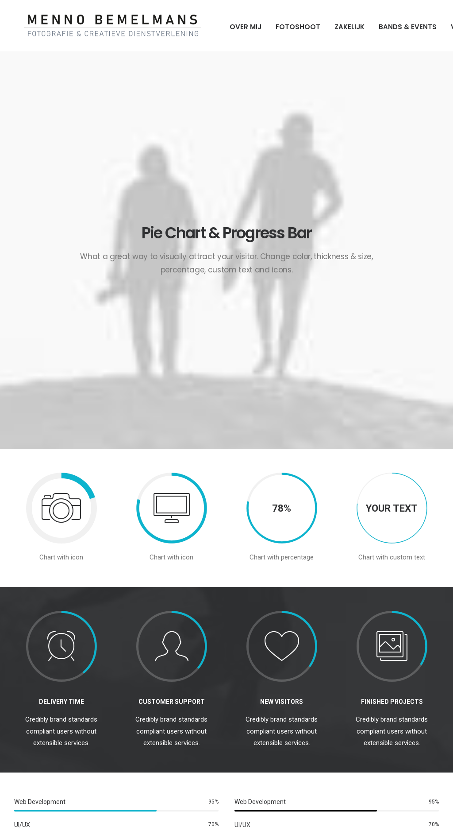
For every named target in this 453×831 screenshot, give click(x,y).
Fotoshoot (288, 26)
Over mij (236, 26)
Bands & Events (398, 26)
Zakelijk (340, 26)
